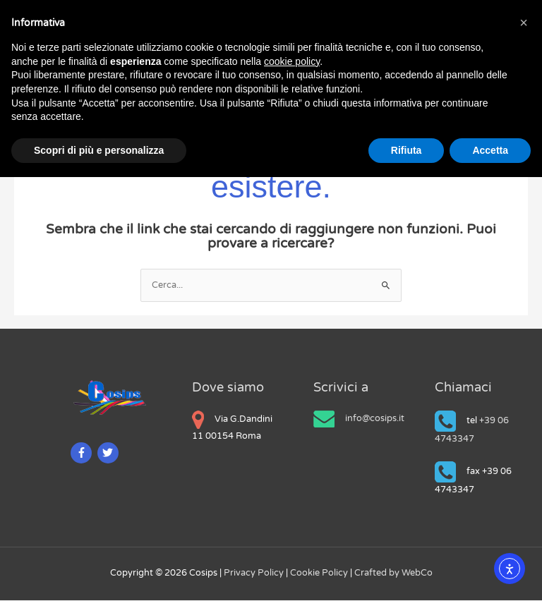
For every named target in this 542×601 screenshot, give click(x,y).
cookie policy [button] (292, 61)
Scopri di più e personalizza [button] (99, 150)
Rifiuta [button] (406, 150)
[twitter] (109, 453)
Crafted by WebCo (393, 573)
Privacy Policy (255, 573)
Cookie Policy (320, 573)
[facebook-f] (83, 453)
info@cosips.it (374, 419)
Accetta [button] (490, 150)
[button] (523, 22)
